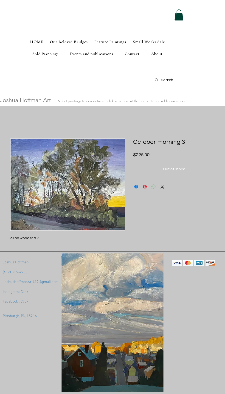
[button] (178, 15)
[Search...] (186, 80)
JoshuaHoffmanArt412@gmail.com (31, 282)
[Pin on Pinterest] (145, 186)
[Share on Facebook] (136, 186)
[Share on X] (162, 186)
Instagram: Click (17, 292)
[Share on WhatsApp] (153, 186)
